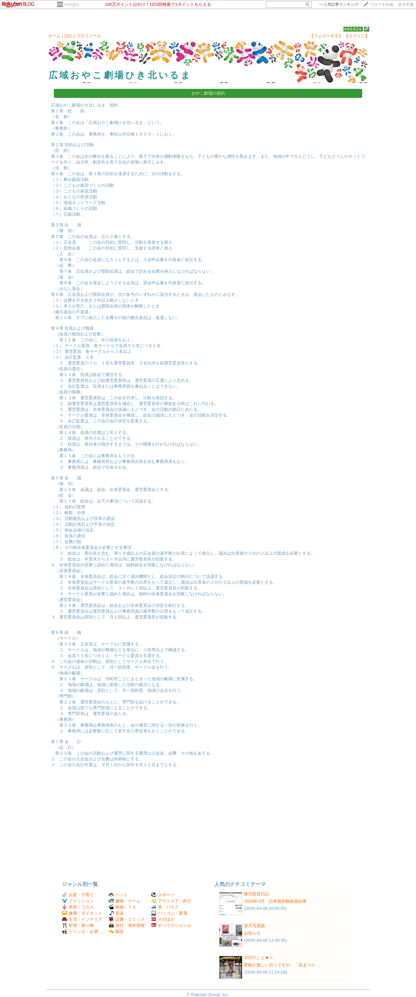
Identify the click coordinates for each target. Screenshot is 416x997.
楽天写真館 (254, 925)
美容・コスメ (78, 907)
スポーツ (163, 894)
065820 (353, 29)
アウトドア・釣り (171, 900)
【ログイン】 (356, 35)
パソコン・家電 (169, 913)
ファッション (78, 900)
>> (338, 4)
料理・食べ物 (78, 925)
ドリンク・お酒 (80, 931)
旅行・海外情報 (127, 925)
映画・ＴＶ (122, 907)
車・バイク (165, 907)
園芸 (116, 931)
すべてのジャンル (171, 925)
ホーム (54, 35)
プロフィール (88, 35)
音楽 (116, 913)
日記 (68, 35)
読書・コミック (127, 919)
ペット (118, 894)
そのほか (71, 4)
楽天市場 (405, 4)
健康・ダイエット (82, 913)
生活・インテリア (82, 919)
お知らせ (252, 933)
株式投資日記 (256, 893)
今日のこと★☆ (258, 957)
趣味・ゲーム (124, 900)
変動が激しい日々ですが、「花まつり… (281, 965)
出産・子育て (78, 894)
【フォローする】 (326, 35)
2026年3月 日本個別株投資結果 (275, 901)
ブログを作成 (381, 4)
